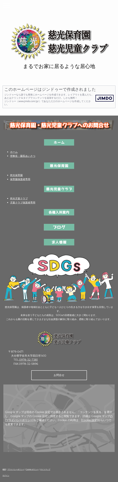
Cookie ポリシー (32, 469)
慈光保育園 (16, 175)
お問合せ (59, 375)
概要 (4, 469)
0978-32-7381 (28, 359)
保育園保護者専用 (20, 179)
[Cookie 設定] (89, 420)
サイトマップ (45, 469)
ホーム (14, 152)
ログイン (6, 475)
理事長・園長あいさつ (22, 156)
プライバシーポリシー (15, 469)
